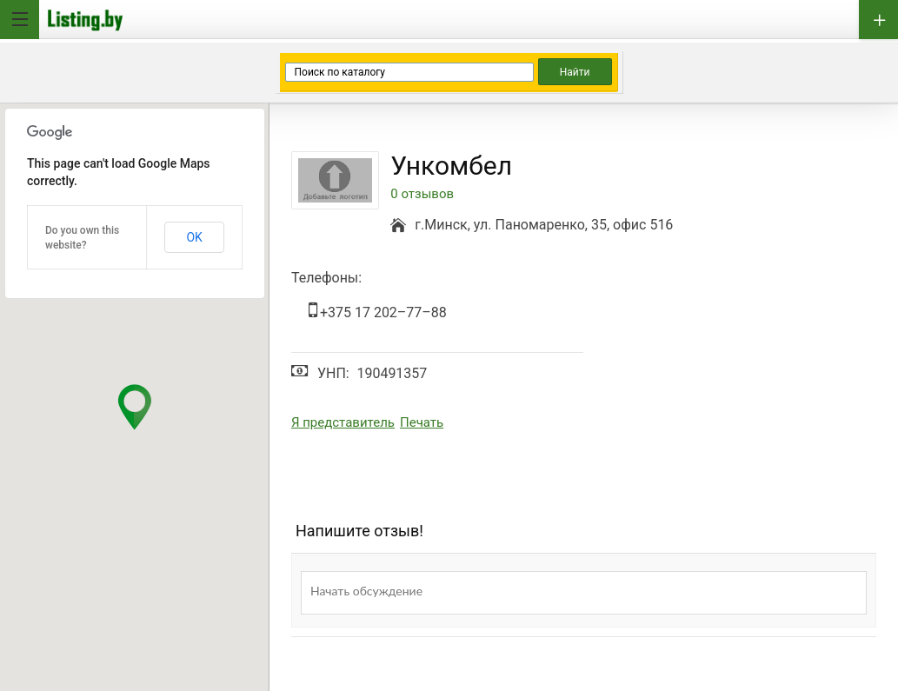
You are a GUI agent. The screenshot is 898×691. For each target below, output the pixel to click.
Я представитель (343, 422)
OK (194, 237)
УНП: (333, 373)
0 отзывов (422, 194)
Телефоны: (326, 277)
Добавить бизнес (878, 19)
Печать (421, 422)
